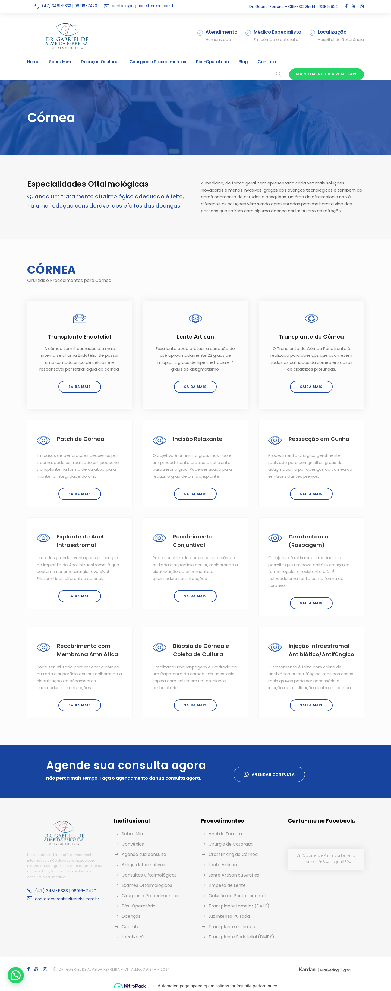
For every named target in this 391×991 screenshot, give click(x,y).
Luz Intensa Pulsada (229, 916)
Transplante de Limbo (232, 926)
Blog (243, 62)
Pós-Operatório (212, 62)
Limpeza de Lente (227, 885)
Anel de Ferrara (225, 834)
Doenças (131, 916)
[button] (17, 975)
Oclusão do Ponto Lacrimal (237, 896)
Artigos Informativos (143, 865)
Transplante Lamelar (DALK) (239, 906)
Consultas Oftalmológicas (149, 875)
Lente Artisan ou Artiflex (234, 875)
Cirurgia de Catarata (231, 844)
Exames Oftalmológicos (147, 885)
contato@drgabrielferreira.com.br (144, 5)
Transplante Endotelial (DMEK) (241, 937)
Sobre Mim (60, 62)
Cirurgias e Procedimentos (158, 62)
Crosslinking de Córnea (233, 854)
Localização (134, 937)
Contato (267, 62)
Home (33, 62)
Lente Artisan (223, 865)
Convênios (133, 844)
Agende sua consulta (144, 854)
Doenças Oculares (100, 62)
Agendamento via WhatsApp (326, 74)
